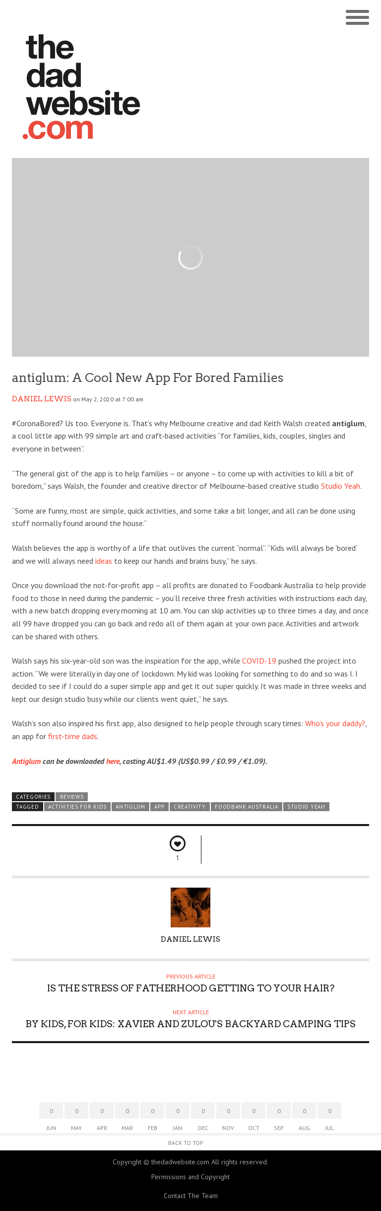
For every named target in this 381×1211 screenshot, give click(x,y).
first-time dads (72, 736)
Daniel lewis (41, 398)
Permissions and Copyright (190, 1176)
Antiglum (26, 761)
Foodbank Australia (246, 806)
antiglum (130, 806)
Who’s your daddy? (335, 723)
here (113, 761)
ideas (103, 561)
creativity (190, 806)
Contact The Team (191, 1195)
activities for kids (77, 806)
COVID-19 (259, 661)
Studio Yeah (340, 486)
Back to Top (185, 1142)
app (159, 806)
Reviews (72, 796)
